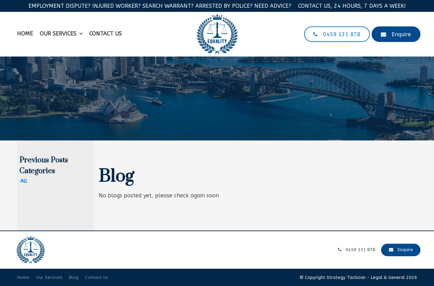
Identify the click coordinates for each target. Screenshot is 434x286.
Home (25, 33)
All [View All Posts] (23, 181)
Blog (73, 277)
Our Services (58, 33)
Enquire (401, 34)
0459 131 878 (341, 34)
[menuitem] (23, 277)
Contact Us (105, 33)
